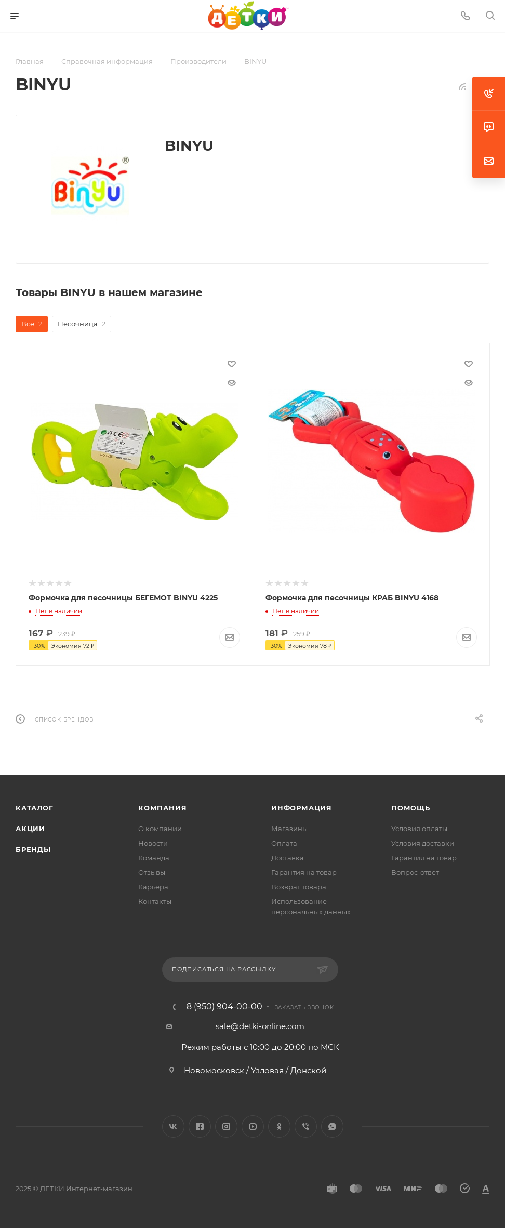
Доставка (287, 857)
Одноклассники (279, 1126)
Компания (162, 808)
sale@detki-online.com (260, 1026)
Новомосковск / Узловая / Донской (255, 1070)
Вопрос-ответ (415, 872)
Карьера (153, 887)
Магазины (289, 828)
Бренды (33, 849)
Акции (30, 828)
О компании (160, 828)
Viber (306, 1126)
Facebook (200, 1126)
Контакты (154, 901)
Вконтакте (173, 1126)
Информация (301, 808)
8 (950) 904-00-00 (224, 1006)
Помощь (410, 808)
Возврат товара (298, 887)
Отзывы (151, 872)
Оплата (284, 843)
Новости (153, 843)
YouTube (253, 1126)
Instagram (226, 1126)
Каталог (35, 808)
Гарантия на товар (304, 872)
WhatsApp (332, 1126)
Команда (153, 857)
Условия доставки (422, 843)
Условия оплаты (419, 828)
